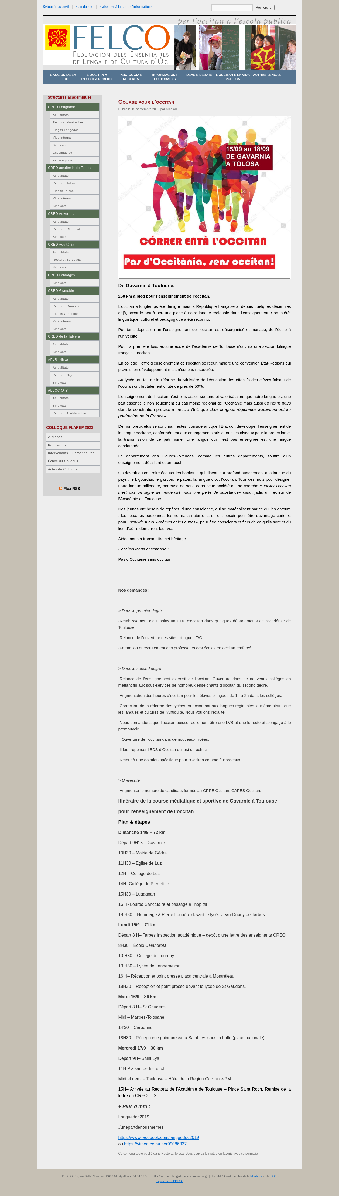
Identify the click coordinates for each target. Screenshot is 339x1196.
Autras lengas (267, 75)
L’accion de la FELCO (63, 77)
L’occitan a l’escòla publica (96, 77)
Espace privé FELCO (169, 1181)
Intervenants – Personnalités (71, 453)
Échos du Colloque (63, 461)
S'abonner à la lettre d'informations (126, 7)
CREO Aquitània (61, 244)
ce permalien (250, 1153)
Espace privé (62, 160)
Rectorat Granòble (66, 306)
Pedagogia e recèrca (130, 77)
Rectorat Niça (63, 375)
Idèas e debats (199, 75)
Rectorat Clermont (66, 229)
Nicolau (171, 109)
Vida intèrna (62, 137)
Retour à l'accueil (56, 7)
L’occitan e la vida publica (233, 77)
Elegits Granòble (65, 313)
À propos (55, 437)
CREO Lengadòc (61, 107)
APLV (275, 1176)
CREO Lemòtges (61, 275)
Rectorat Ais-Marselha (69, 413)
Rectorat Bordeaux (67, 259)
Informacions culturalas (165, 77)
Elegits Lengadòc (66, 130)
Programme (57, 445)
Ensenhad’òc (62, 152)
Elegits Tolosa (63, 190)
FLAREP (256, 1176)
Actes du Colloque (63, 469)
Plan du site (84, 7)
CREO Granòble (61, 291)
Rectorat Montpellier (68, 122)
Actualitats (61, 114)
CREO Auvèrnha (61, 214)
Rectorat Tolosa (172, 1153)
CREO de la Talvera (64, 336)
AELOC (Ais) (58, 390)
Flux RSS (71, 488)
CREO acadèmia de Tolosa (69, 168)
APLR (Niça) (58, 360)
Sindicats (60, 145)
